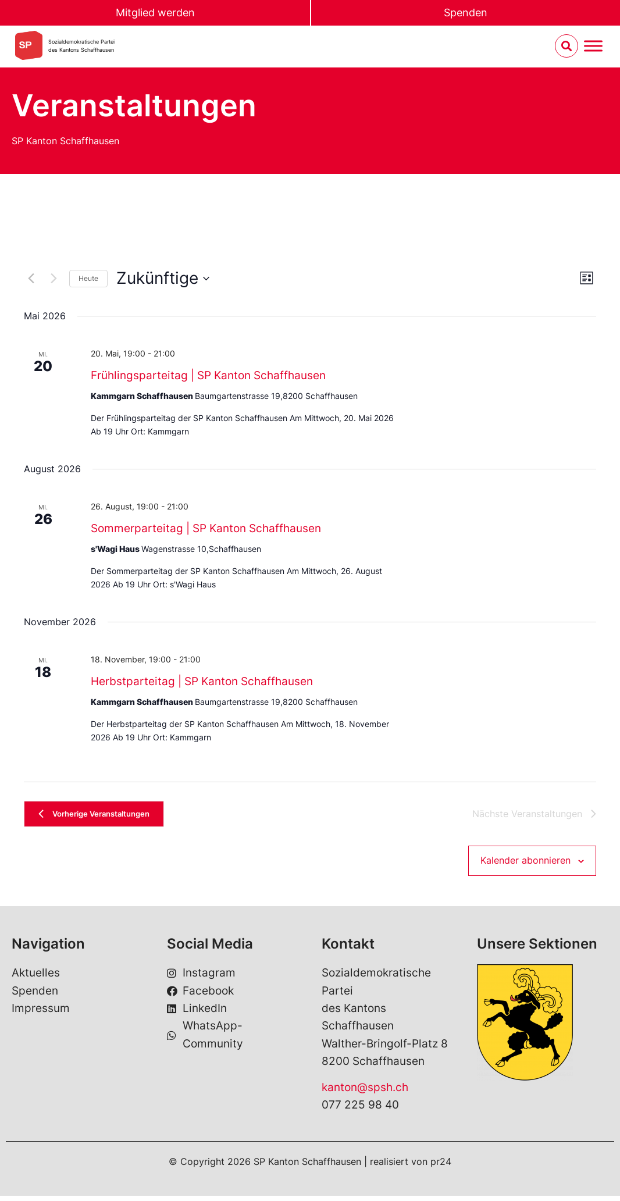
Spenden (466, 13)
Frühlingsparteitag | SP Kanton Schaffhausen (208, 375)
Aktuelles (36, 978)
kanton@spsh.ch (365, 1092)
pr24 (440, 1167)
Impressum (41, 1013)
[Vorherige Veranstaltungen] (31, 279)
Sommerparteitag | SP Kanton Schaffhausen (206, 528)
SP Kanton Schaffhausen (65, 141)
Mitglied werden (155, 13)
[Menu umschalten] (593, 47)
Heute (88, 278)
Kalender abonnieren (525, 865)
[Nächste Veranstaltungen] (53, 279)
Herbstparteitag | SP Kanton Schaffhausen (202, 681)
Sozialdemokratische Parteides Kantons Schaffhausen (81, 47)
